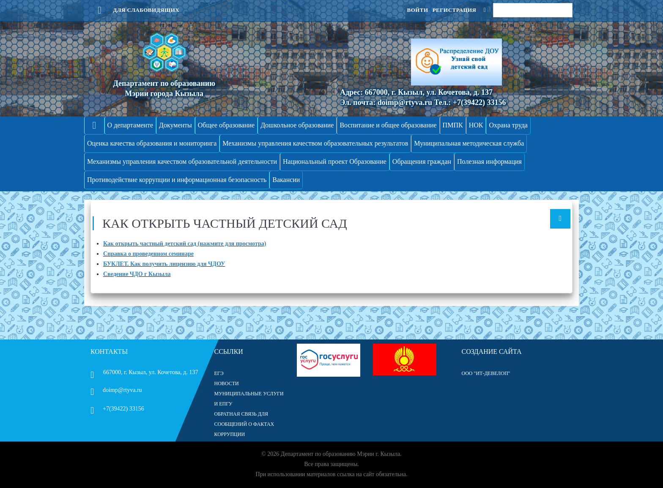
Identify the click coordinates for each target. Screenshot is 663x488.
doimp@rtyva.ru (116, 390)
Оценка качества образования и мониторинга (151, 143)
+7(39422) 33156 (117, 408)
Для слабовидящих (134, 10)
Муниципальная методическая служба (469, 143)
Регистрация (455, 10)
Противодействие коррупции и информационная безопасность (176, 179)
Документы (175, 125)
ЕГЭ (219, 373)
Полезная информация (489, 161)
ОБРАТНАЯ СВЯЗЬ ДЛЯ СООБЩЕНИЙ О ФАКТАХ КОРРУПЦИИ (244, 424)
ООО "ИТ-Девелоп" (486, 373)
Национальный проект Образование (334, 161)
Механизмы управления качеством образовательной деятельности (182, 161)
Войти (417, 10)
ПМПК (453, 125)
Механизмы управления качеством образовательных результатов (315, 143)
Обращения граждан (421, 161)
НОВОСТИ (226, 383)
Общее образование (226, 125)
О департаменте (130, 125)
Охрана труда (508, 125)
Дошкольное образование (297, 125)
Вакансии (286, 179)
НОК (476, 125)
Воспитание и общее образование (388, 125)
